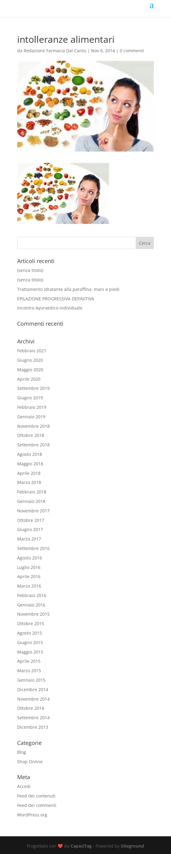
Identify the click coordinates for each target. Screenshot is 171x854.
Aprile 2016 (28, 576)
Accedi (24, 786)
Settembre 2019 (33, 388)
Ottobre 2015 (30, 623)
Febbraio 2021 (31, 351)
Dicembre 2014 (32, 689)
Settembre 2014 (33, 717)
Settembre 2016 (33, 548)
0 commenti (132, 50)
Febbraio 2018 (31, 492)
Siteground (132, 846)
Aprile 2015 (28, 661)
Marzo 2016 (29, 586)
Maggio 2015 (30, 652)
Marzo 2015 (29, 670)
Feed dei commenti (36, 805)
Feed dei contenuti (36, 796)
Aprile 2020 (28, 379)
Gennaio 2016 (31, 605)
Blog (21, 752)
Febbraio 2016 (31, 595)
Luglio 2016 (28, 567)
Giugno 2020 (30, 360)
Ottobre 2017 (30, 520)
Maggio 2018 (30, 464)
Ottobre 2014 (30, 708)
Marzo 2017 (29, 539)
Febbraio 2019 (31, 407)
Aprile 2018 (28, 473)
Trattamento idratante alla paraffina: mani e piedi (68, 289)
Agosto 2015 (29, 633)
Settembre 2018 (33, 445)
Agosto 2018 (29, 454)
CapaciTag (81, 846)
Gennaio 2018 (31, 501)
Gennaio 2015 (31, 680)
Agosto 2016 (29, 558)
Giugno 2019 (30, 398)
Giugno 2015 (30, 642)
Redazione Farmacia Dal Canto (55, 50)
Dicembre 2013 (32, 727)
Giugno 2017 (30, 529)
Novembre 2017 (33, 511)
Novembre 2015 (33, 614)
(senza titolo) (30, 270)
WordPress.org (32, 815)
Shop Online (30, 761)
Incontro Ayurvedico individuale (49, 308)
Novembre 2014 (33, 699)
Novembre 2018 (33, 426)
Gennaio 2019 (31, 417)
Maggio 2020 (30, 369)
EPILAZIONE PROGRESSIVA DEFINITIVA (55, 299)
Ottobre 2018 (30, 435)
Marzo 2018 (29, 482)
